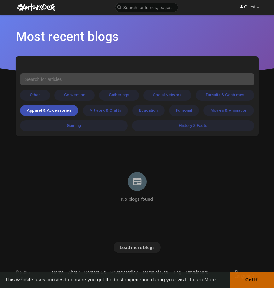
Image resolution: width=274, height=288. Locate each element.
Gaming (74, 125)
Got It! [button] (252, 279)
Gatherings (119, 95)
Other (35, 95)
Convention (74, 95)
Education (148, 110)
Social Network (167, 95)
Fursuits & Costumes (225, 95)
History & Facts (193, 125)
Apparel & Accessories (49, 110)
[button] (146, 7)
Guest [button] (249, 6)
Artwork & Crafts (105, 110)
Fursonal (184, 110)
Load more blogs (137, 247)
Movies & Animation (228, 110)
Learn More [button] (203, 279)
